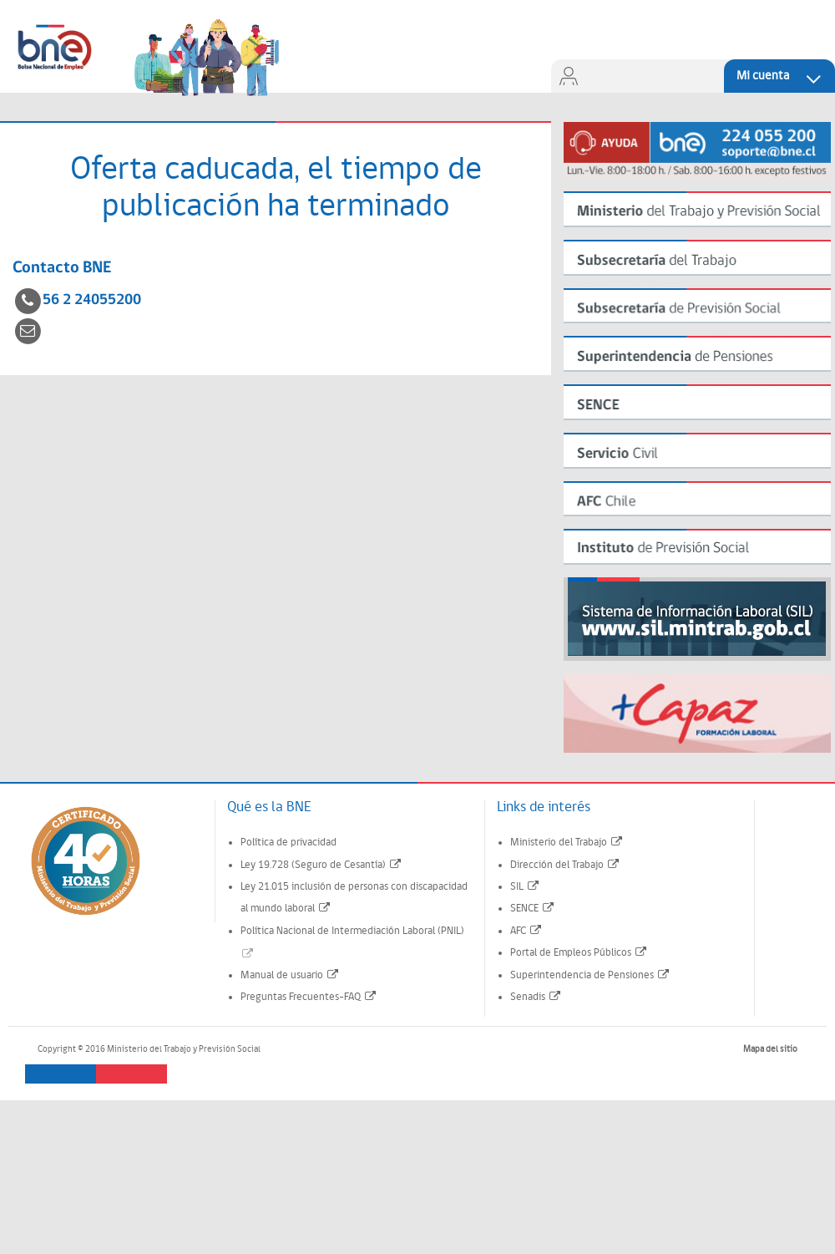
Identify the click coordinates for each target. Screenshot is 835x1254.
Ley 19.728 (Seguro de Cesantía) (321, 865)
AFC (526, 931)
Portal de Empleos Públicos (579, 952)
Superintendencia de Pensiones (590, 975)
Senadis (536, 997)
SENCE (532, 908)
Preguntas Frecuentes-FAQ (308, 997)
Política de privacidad (288, 842)
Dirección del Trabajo (565, 865)
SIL (525, 886)
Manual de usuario (290, 975)
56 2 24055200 (92, 300)
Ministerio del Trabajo (567, 842)
